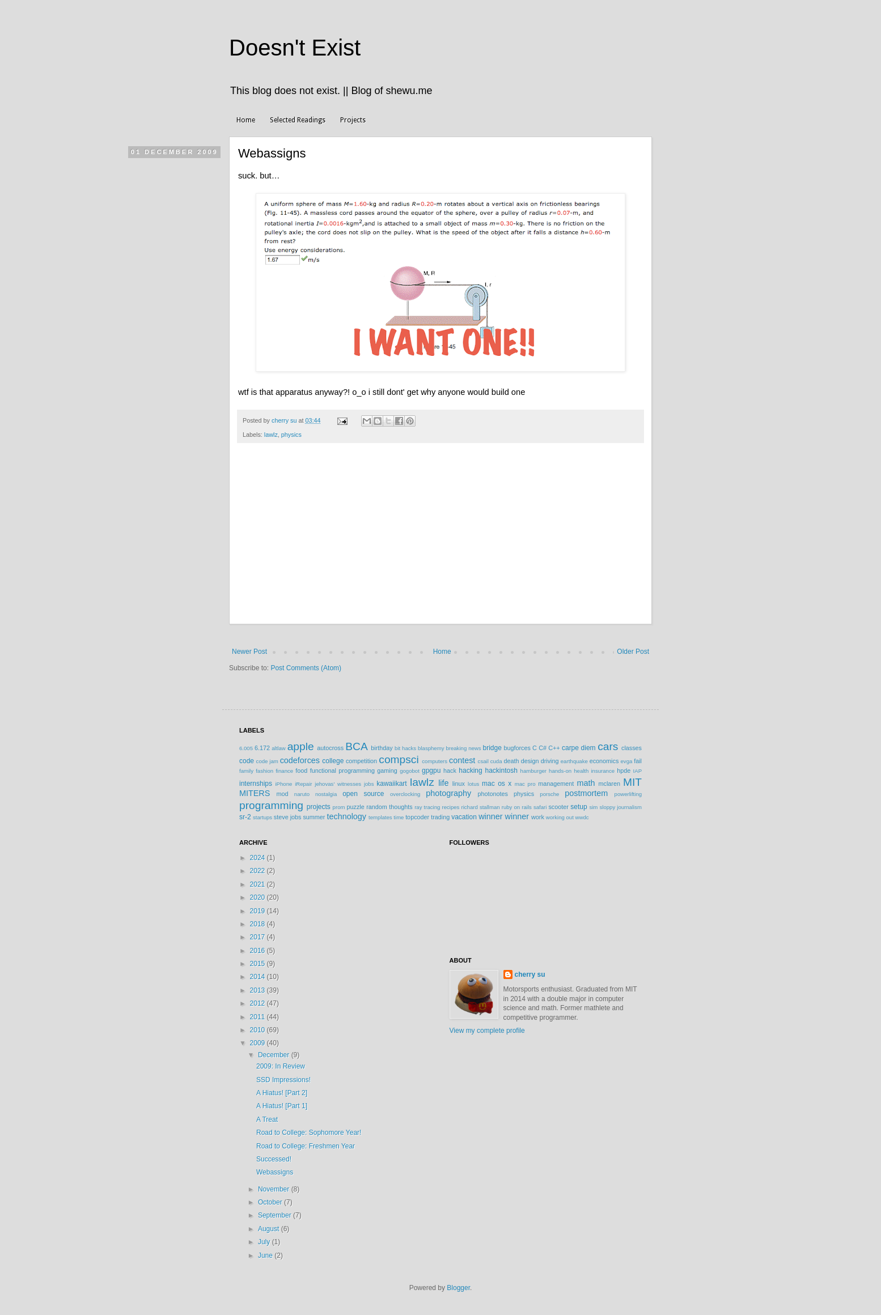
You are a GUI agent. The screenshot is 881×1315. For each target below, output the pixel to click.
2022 (258, 871)
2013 (258, 990)
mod (283, 793)
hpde (623, 770)
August (269, 1229)
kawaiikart (391, 784)
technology (346, 816)
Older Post (633, 652)
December (274, 1055)
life (443, 783)
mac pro (525, 784)
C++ (554, 747)
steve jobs (288, 817)
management (556, 783)
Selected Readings (297, 120)
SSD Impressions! (283, 1080)
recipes (450, 807)
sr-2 (245, 817)
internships (255, 784)
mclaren (609, 783)
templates (380, 817)
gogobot (410, 771)
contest (462, 760)
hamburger (533, 771)
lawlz (271, 434)
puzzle (356, 806)
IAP (637, 771)
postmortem (586, 793)
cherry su (530, 974)
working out (560, 817)
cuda (496, 761)
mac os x (496, 784)
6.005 (246, 748)
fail (638, 760)
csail (483, 761)
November (274, 1189)
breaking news (463, 748)
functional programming (342, 770)
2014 (258, 977)
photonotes (492, 793)
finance (284, 771)
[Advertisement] (440, 539)
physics (291, 434)
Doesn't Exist (295, 47)
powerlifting (628, 794)
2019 (258, 911)
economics (604, 760)
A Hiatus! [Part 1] (281, 1106)
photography (448, 793)
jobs (369, 784)
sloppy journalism (620, 807)
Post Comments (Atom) (305, 668)
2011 (258, 1017)
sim (593, 807)
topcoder (417, 817)
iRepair (303, 784)
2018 (258, 924)
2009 (258, 1043)
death (511, 760)
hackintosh (501, 770)
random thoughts (389, 806)
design (530, 760)
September (275, 1215)
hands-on (560, 771)
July (265, 1242)
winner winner (503, 816)
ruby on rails (517, 807)
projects (319, 807)
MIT (632, 782)
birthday (381, 747)
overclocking (405, 794)
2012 (258, 1003)
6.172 (262, 747)
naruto (302, 794)
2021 (258, 884)
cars (608, 746)
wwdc (582, 817)
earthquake (574, 761)
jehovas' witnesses (338, 784)
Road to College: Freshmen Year (305, 1146)
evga (627, 761)
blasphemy (431, 748)
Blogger (458, 1288)
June (266, 1255)
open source (363, 794)
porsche (549, 794)
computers (434, 761)
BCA (356, 746)
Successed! (273, 1159)
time (398, 817)
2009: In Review (280, 1066)
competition (361, 760)
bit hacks (405, 748)
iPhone (283, 784)
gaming (387, 770)
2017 (258, 937)
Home (245, 120)
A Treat (267, 1120)
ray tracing (427, 807)
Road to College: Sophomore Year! (308, 1133)
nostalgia (326, 794)
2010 (258, 1030)
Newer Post (249, 652)
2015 (258, 964)
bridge (491, 748)
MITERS (254, 793)
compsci (398, 759)
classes (631, 747)
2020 (258, 897)
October (271, 1202)
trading (440, 817)
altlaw (279, 748)
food (301, 770)
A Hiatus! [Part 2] (281, 1093)
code (246, 761)
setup (578, 807)
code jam (267, 761)
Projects (353, 120)
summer (314, 817)
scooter (558, 806)
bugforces (516, 747)
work (537, 817)
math (586, 783)
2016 (258, 951)
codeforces (300, 760)
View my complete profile (487, 1031)
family (246, 771)
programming (271, 805)
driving (550, 760)
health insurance (594, 771)
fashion (264, 771)
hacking (470, 770)
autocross (330, 747)
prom (339, 807)
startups (262, 817)
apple (300, 746)
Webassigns (274, 1172)
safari (540, 807)
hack (449, 770)
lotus (473, 784)
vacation (464, 817)
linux (458, 783)
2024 (258, 858)
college (333, 761)
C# (543, 747)
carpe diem (579, 748)
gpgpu (431, 770)
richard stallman (480, 807)
